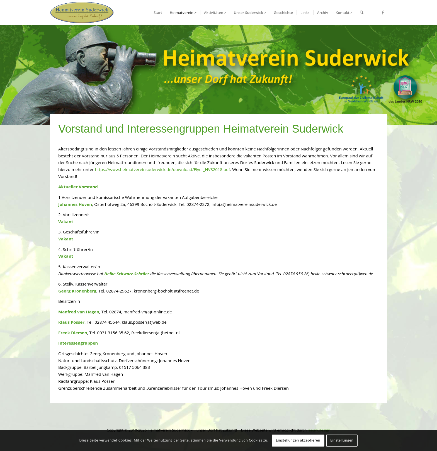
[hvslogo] (82, 12)
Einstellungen (341, 440)
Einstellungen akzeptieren (298, 440)
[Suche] (361, 12)
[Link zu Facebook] (383, 12)
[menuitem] (158, 12)
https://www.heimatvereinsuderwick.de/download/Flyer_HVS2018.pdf (162, 169)
